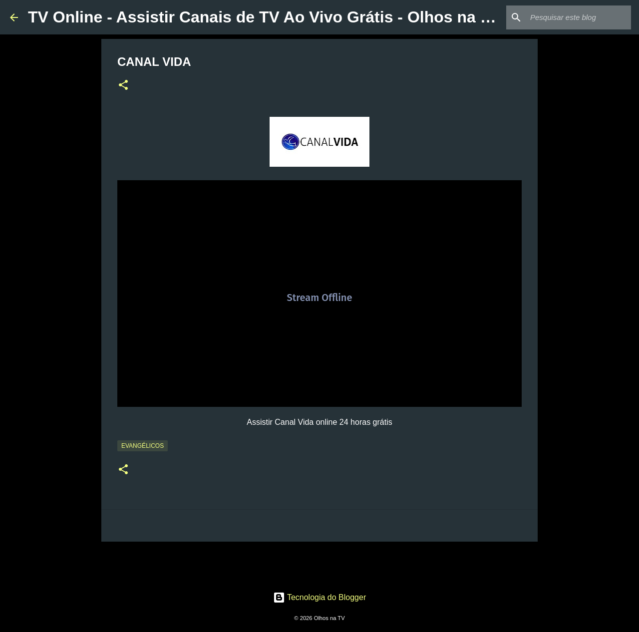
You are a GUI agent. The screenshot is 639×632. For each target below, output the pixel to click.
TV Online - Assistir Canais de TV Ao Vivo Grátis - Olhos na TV (264, 17)
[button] (123, 86)
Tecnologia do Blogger (319, 597)
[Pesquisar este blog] (578, 17)
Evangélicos (142, 445)
